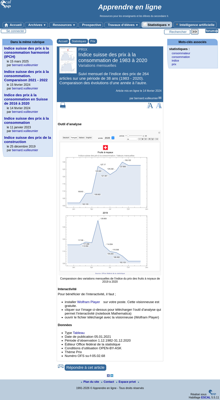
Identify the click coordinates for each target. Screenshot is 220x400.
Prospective (90, 25)
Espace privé (126, 381)
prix (174, 64)
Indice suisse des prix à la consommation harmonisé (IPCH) (26, 52)
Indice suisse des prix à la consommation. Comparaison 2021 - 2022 (26, 76)
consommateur (181, 53)
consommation (181, 56)
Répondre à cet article (85, 367)
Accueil (13, 25)
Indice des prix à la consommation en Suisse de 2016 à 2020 (26, 99)
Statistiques (156, 24)
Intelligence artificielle (195, 24)
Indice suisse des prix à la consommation (26, 120)
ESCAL (206, 397)
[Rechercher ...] (177, 31)
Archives (36, 25)
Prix (92, 41)
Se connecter (15, 31)
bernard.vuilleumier (146, 98)
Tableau (78, 333)
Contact (108, 381)
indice (175, 60)
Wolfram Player (88, 302)
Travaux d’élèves (122, 25)
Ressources (63, 25)
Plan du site (90, 381)
